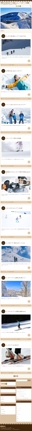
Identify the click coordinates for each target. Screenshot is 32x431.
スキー (3, 64)
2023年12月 (2, 399)
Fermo (30, 64)
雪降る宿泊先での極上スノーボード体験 (5, 427)
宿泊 (10, 372)
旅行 (13, 64)
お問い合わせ (20, 6)
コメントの (3, 411)
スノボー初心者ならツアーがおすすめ (21, 389)
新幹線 (11, 64)
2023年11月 (2, 401)
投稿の (2, 409)
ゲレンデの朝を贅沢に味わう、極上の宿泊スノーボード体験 (7, 428)
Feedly (18, 6)
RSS (16, 6)
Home (2, 30)
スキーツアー (15, 132)
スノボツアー (9, 98)
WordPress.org (3, 413)
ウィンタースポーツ (17, 98)
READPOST (29, 61)
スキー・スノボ (7, 64)
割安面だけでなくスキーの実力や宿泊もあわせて (23, 398)
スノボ (18, 412)
